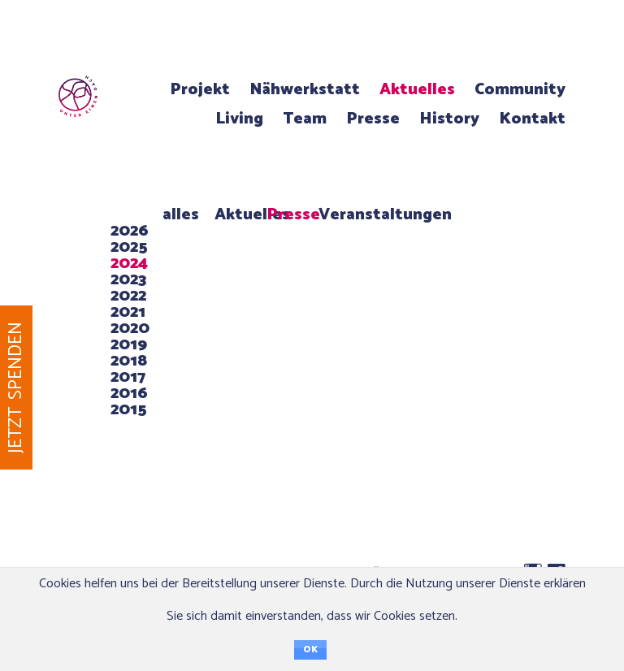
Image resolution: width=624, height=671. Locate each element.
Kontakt (532, 119)
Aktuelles (417, 89)
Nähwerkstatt (304, 89)
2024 (129, 263)
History (449, 119)
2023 (128, 279)
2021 (127, 312)
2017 (127, 377)
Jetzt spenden (16, 387)
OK (310, 650)
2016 (129, 393)
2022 (128, 296)
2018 (128, 361)
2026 (129, 231)
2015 (128, 409)
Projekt (200, 89)
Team (305, 119)
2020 (130, 328)
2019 (128, 344)
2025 (129, 247)
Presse (373, 119)
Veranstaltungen (385, 214)
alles (180, 214)
